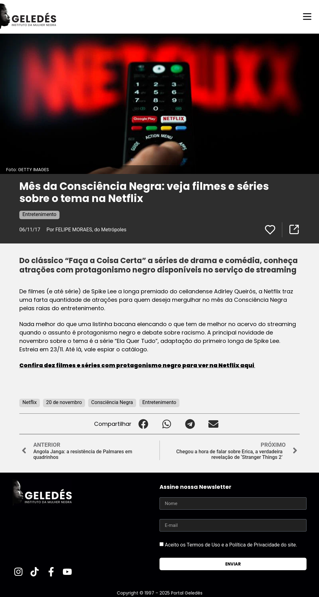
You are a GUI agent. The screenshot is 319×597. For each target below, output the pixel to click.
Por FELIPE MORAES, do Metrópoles (86, 229)
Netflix (29, 402)
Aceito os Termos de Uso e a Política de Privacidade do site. (231, 544)
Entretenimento (39, 214)
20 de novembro (64, 402)
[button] (143, 423)
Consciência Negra (112, 402)
